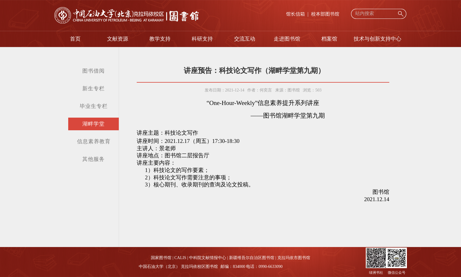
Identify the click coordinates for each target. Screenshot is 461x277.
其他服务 (93, 159)
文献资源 (117, 39)
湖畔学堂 (93, 124)
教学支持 (160, 39)
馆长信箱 (295, 13)
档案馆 (329, 39)
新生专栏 (93, 88)
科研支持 (202, 39)
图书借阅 (93, 71)
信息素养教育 (94, 141)
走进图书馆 (287, 39)
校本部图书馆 (325, 13)
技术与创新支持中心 (377, 39)
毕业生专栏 (94, 106)
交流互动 (244, 39)
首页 (75, 39)
